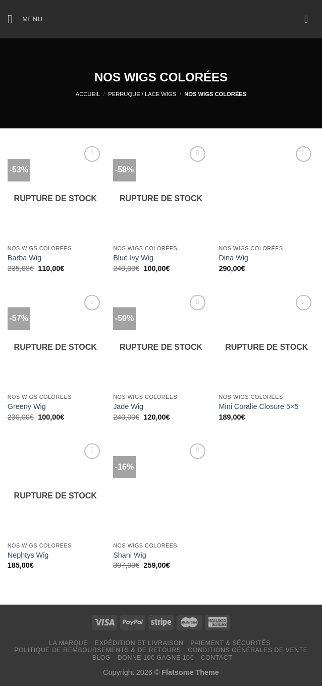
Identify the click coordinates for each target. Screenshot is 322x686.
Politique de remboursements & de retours (97, 650)
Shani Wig (129, 555)
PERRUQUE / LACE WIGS (142, 94)
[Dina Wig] (266, 192)
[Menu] (25, 19)
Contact (217, 657)
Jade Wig (128, 406)
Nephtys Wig (28, 555)
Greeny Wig (27, 406)
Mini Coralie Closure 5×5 (258, 406)
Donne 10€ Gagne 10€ (156, 657)
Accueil (88, 94)
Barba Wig (24, 258)
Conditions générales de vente (247, 650)
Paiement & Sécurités (230, 643)
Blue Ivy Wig (133, 258)
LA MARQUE (68, 643)
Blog (101, 657)
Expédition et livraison (139, 643)
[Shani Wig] (161, 489)
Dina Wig (233, 258)
